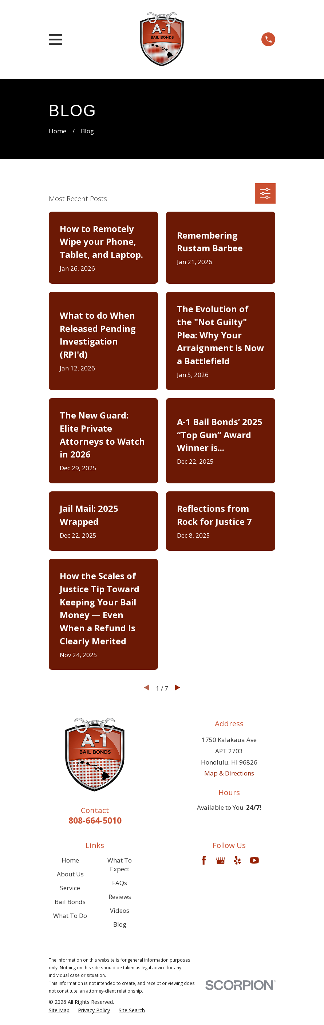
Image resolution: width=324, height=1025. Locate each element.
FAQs (119, 883)
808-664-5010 (95, 820)
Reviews (119, 896)
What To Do (70, 915)
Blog (119, 924)
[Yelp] (237, 860)
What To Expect (119, 864)
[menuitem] (59, 1010)
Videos (119, 910)
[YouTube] (254, 860)
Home (70, 860)
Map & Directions (229, 773)
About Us (70, 874)
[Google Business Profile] (220, 860)
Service (70, 888)
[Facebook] (203, 860)
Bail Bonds (70, 902)
